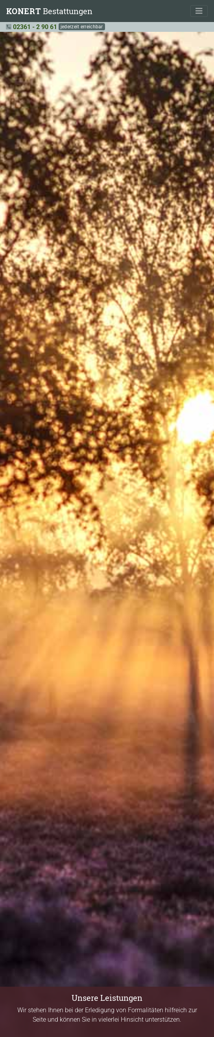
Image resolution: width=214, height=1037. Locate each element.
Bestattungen (49, 11)
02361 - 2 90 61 (35, 27)
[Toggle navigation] (199, 11)
